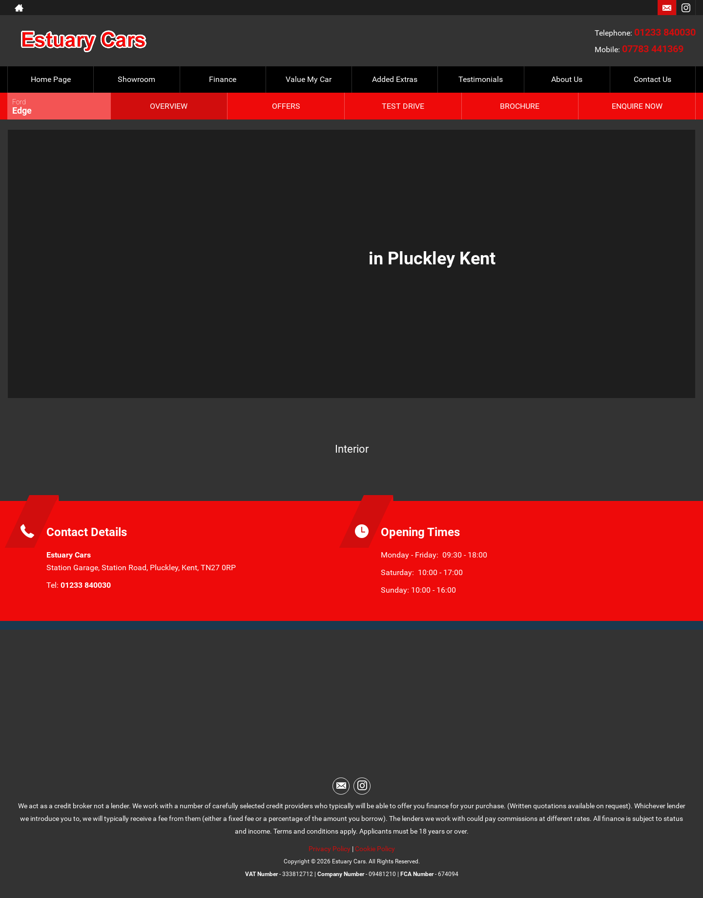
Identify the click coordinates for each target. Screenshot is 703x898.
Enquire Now (637, 106)
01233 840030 (665, 32)
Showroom (136, 79)
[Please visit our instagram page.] (685, 8)
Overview (168, 106)
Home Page (51, 79)
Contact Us (652, 79)
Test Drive (403, 106)
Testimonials (480, 79)
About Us (566, 79)
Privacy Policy (330, 849)
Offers (286, 106)
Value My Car (308, 79)
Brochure (519, 106)
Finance (222, 79)
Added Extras (394, 79)
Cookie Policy (375, 849)
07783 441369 (652, 49)
